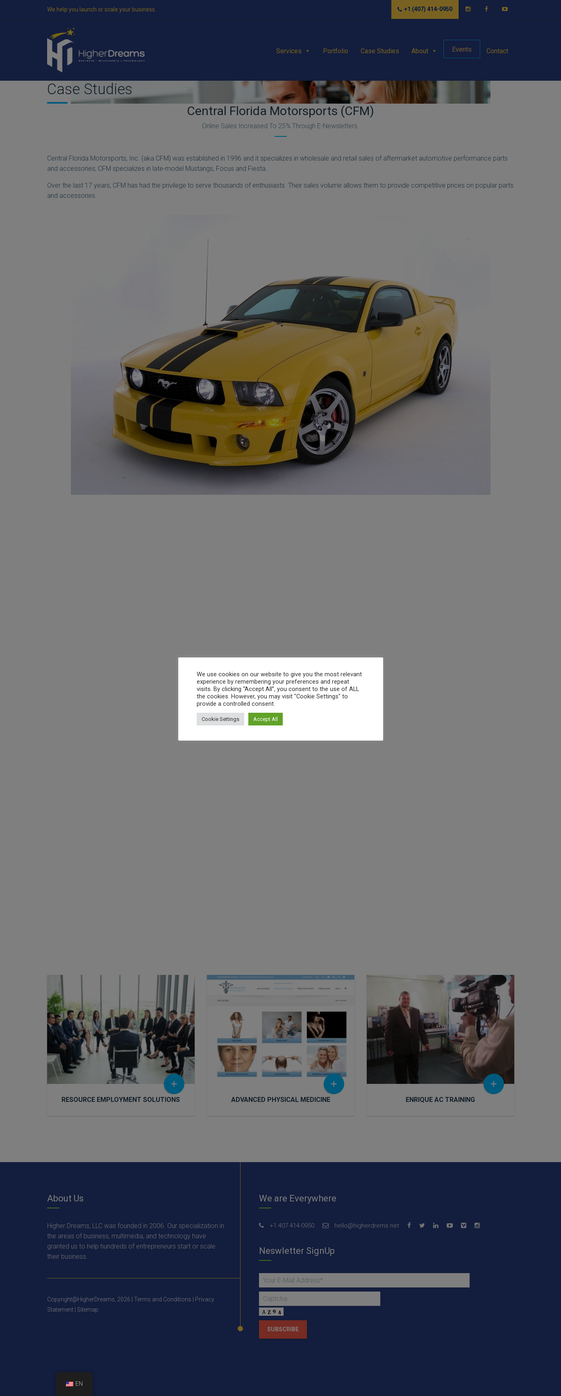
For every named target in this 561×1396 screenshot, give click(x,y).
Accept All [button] (265, 719)
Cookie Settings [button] (220, 719)
